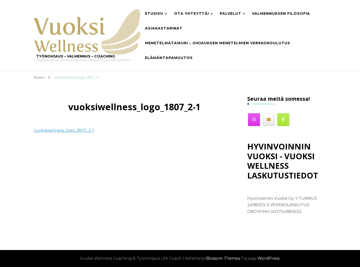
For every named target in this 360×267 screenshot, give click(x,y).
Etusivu (154, 13)
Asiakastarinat (163, 28)
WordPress (269, 258)
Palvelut (230, 13)
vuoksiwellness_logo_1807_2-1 (64, 130)
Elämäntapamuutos (169, 58)
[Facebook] (283, 119)
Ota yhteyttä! (191, 13)
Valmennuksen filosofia (281, 13)
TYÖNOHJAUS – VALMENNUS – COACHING (75, 56)
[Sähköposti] (269, 119)
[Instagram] (254, 119)
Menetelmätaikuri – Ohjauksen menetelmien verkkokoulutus (217, 43)
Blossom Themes (223, 258)
